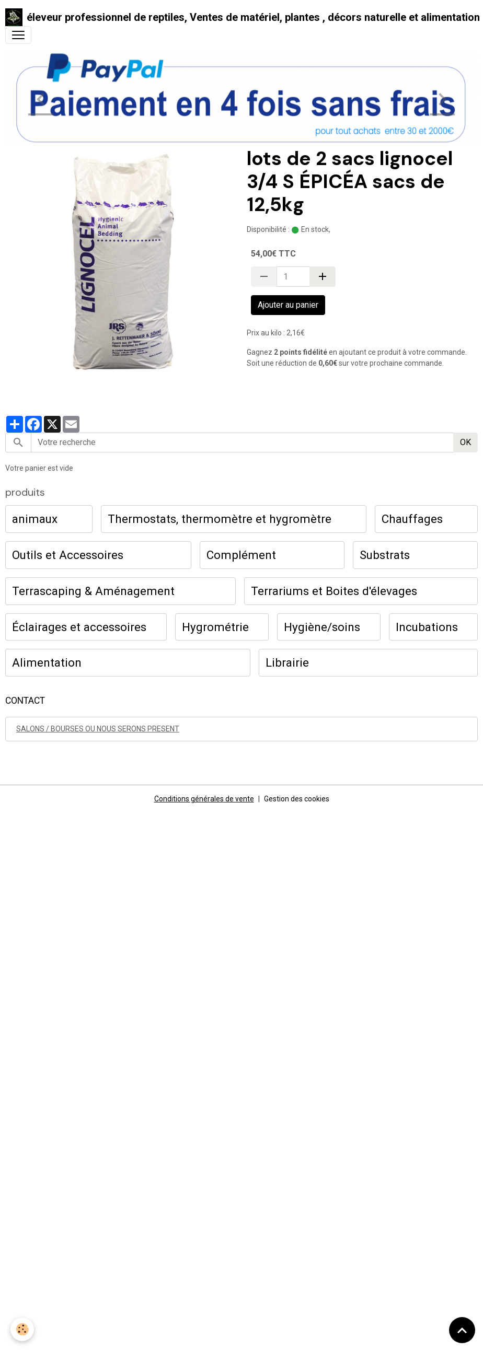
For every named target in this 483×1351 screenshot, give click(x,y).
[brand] (237, 17)
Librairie (287, 662)
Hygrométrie (215, 627)
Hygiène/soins (322, 627)
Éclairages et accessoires (79, 627)
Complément (241, 555)
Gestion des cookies (296, 799)
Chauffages (412, 519)
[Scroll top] (462, 1330)
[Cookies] (22, 1329)
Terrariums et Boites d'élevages (334, 591)
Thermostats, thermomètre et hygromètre (219, 519)
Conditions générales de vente (204, 799)
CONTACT (25, 700)
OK (465, 442)
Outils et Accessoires (67, 555)
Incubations (427, 627)
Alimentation (47, 662)
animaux (35, 519)
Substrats (385, 555)
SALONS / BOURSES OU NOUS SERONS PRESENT (97, 729)
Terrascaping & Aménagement (93, 591)
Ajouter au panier (288, 305)
